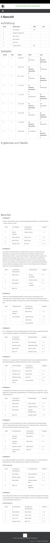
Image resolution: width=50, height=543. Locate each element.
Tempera (39, 541)
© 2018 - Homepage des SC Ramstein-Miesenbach (25, 538)
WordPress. (45, 541)
